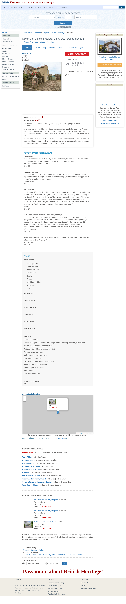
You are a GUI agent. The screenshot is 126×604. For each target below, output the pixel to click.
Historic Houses (7, 59)
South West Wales (75, 555)
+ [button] (24, 397)
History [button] (22, 7)
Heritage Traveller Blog (56, 583)
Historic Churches (8, 64)
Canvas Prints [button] (48, 7)
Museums (5, 67)
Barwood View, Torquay (43, 522)
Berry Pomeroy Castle (31, 466)
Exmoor (4, 79)
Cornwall (32, 555)
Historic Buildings (8, 62)
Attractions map (8, 42)
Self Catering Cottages (32, 33)
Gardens (5, 56)
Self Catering (6, 86)
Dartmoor (5, 76)
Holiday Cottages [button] (34, 7)
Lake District (42, 555)
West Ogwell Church (30, 485)
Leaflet (77, 433)
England (46, 33)
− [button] (24, 400)
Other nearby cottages (74, 48)
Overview (27, 48)
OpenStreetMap (84, 433)
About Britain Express (88, 588)
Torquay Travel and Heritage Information (39, 42)
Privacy (83, 586)
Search (63, 23)
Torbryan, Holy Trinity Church (34, 479)
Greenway (26, 473)
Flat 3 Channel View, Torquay (46, 511)
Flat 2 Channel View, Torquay (46, 500)
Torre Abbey (27, 457)
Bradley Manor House (31, 469)
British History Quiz (54, 586)
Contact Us (85, 583)
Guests (61, 17)
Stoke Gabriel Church (31, 476)
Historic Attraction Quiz (56, 588)
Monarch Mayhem (54, 591)
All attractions (6, 39)
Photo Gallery (14, 76)
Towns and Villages (8, 69)
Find (24, 563)
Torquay (61, 33)
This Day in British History (57, 594)
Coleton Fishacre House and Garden (37, 482)
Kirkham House (28, 460)
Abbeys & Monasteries (9, 46)
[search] (110, 7)
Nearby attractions (56, 48)
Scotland (34, 550)
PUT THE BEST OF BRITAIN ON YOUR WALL (110, 64)
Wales (41, 550)
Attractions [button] (12, 7)
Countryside (6, 54)
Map (44, 48)
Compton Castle (29, 463)
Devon (53, 33)
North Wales (62, 555)
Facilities (37, 48)
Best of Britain (62, 7)
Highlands (52, 555)
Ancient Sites (6, 48)
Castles (4, 51)
